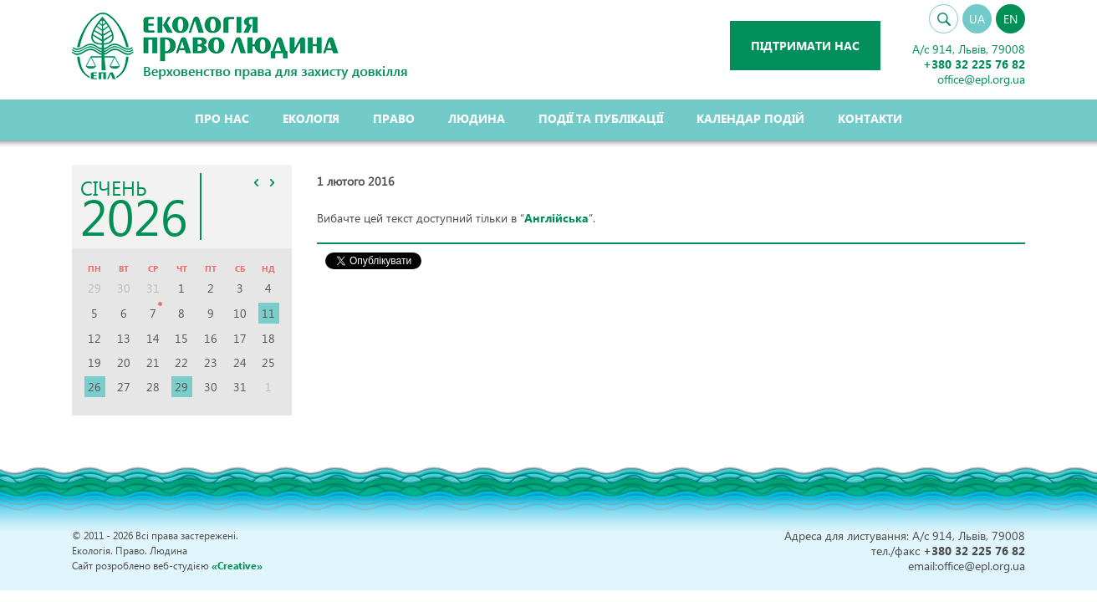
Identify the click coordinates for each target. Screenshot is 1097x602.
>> (272, 182)
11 (268, 313)
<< (256, 182)
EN (1010, 19)
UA (977, 19)
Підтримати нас (805, 46)
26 (94, 387)
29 (181, 387)
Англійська (556, 218)
